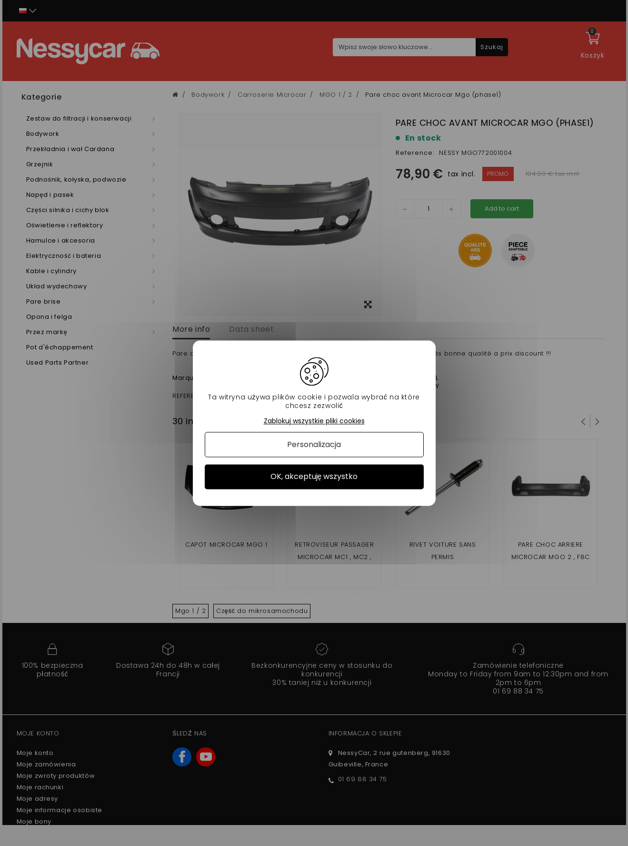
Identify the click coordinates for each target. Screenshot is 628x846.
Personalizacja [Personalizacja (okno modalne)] (314, 444)
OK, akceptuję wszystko (314, 476)
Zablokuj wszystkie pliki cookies (314, 421)
